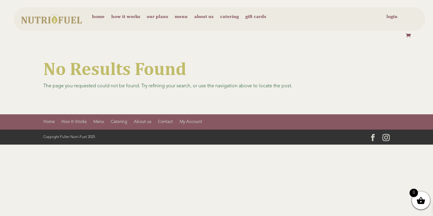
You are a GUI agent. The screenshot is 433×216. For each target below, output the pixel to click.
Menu (181, 16)
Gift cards (255, 16)
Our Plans (157, 16)
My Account (191, 122)
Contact (165, 122)
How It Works (74, 122)
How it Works (125, 16)
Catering (229, 16)
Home (98, 16)
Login (392, 16)
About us (203, 16)
